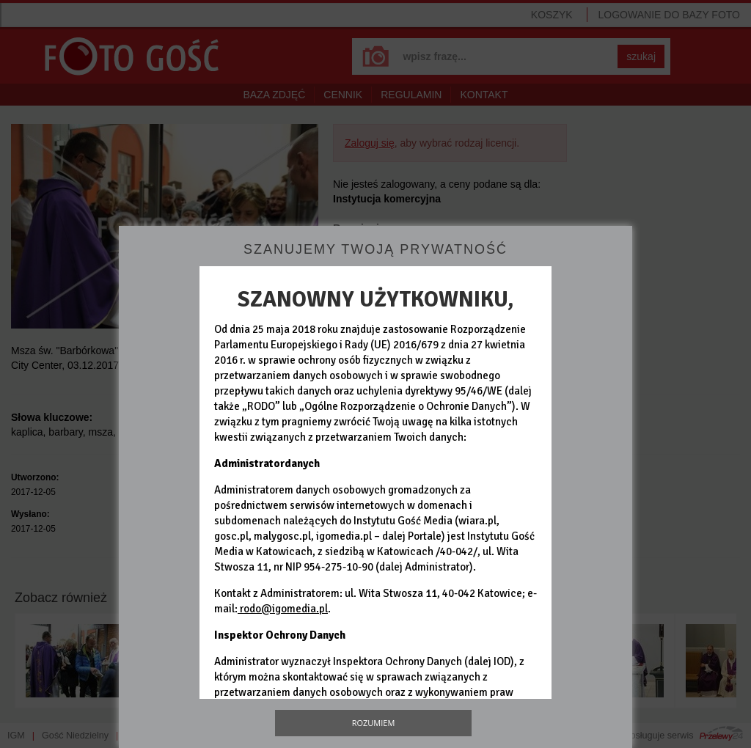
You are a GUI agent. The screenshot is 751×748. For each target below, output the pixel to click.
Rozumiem (373, 722)
